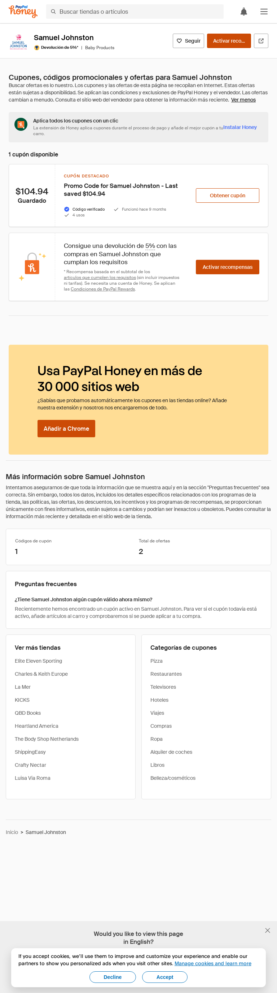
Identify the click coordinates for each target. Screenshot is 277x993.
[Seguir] (188, 41)
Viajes (157, 713)
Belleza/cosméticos (172, 778)
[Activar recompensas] (229, 41)
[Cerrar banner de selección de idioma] (268, 930)
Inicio (12, 832)
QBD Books (28, 713)
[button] (264, 11)
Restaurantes (166, 674)
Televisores (163, 687)
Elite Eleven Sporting (38, 661)
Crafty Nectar (30, 765)
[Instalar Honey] (240, 127)
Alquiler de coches (171, 752)
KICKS (22, 700)
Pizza (156, 661)
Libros (157, 765)
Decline (113, 977)
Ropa (156, 739)
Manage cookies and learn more (213, 963)
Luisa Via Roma (32, 778)
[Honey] (23, 11)
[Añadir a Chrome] (66, 428)
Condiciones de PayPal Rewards (103, 289)
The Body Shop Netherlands (47, 739)
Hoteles (159, 700)
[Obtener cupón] (227, 195)
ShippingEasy (30, 752)
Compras (161, 726)
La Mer (23, 687)
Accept (165, 977)
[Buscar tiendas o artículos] (135, 11)
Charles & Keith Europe (41, 674)
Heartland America (36, 726)
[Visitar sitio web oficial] (261, 41)
